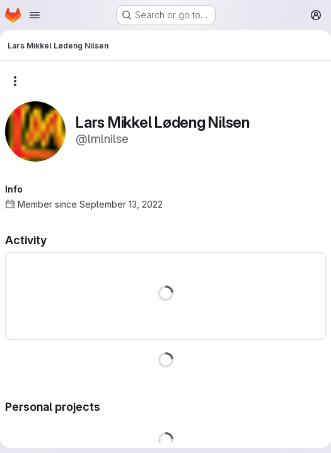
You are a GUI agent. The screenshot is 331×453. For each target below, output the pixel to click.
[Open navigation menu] (35, 15)
